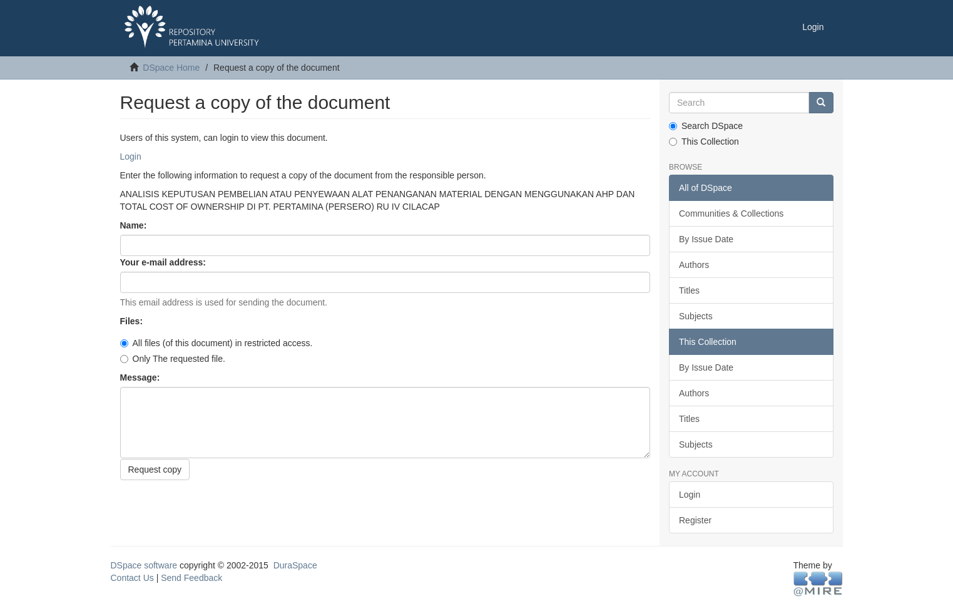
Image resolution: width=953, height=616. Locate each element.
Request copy (155, 470)
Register (695, 520)
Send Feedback (191, 578)
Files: (132, 321)
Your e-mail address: (164, 262)
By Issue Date (706, 239)
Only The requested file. (172, 359)
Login (130, 156)
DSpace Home (171, 68)
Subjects (696, 316)
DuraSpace (295, 565)
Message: (141, 377)
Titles (689, 290)
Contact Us (132, 578)
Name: (135, 225)
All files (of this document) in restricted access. (216, 343)
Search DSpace (706, 126)
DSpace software (144, 565)
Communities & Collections (731, 213)
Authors (694, 265)
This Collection (704, 141)
